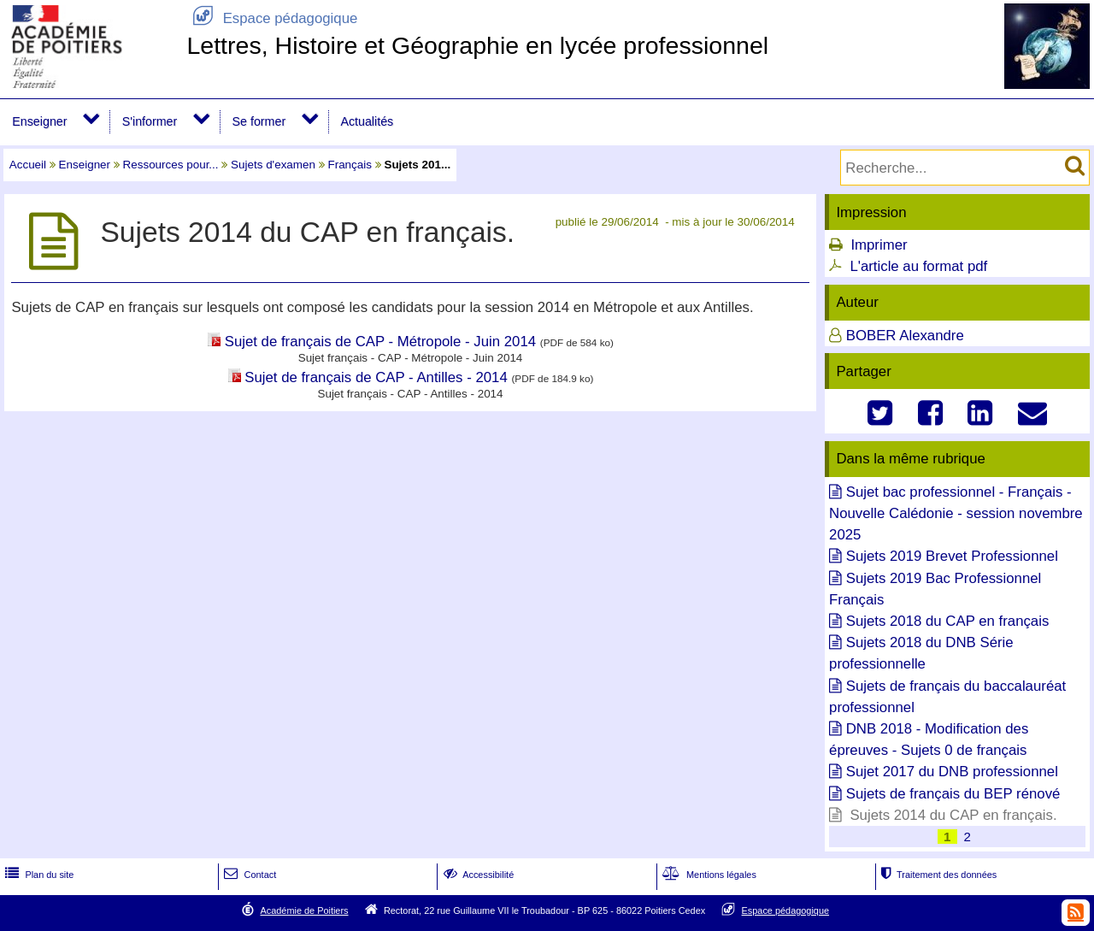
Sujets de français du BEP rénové (953, 794)
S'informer (150, 121)
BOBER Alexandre (905, 335)
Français (349, 164)
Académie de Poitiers (304, 910)
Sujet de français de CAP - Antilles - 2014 (376, 377)
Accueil (27, 164)
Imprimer (878, 245)
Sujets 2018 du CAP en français (948, 621)
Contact (248, 874)
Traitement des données (937, 874)
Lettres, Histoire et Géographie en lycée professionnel (477, 45)
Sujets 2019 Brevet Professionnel (952, 556)
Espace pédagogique (271, 18)
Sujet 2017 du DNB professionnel (952, 771)
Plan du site (38, 874)
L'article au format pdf (918, 266)
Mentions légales (707, 874)
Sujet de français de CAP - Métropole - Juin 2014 (380, 341)
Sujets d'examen (273, 164)
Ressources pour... (171, 164)
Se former (259, 121)
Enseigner (39, 121)
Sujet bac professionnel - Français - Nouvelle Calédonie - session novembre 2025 (956, 513)
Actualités (366, 121)
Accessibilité (477, 874)
